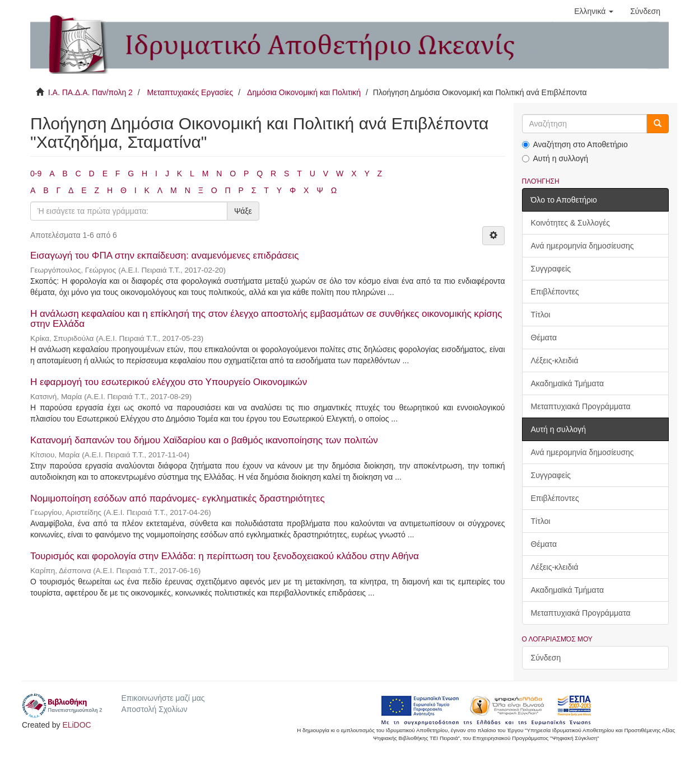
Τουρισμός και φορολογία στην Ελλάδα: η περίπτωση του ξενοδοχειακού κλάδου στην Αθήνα (224, 556)
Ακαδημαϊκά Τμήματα (567, 383)
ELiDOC (76, 724)
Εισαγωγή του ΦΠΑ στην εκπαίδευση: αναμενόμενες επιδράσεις (164, 255)
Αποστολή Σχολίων (154, 709)
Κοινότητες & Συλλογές (570, 222)
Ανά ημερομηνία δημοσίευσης (582, 245)
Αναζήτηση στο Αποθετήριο (575, 144)
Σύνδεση (546, 657)
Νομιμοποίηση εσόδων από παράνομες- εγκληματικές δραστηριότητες (177, 498)
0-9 (35, 173)
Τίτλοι (541, 314)
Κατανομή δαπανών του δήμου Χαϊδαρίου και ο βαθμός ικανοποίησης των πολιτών (204, 440)
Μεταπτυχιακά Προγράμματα (581, 406)
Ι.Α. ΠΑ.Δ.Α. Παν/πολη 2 (90, 92)
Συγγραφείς (551, 268)
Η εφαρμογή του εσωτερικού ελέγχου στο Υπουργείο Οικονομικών (168, 382)
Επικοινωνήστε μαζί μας (162, 698)
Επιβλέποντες (555, 291)
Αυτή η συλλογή (555, 158)
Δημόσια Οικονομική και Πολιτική (304, 92)
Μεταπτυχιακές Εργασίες (190, 92)
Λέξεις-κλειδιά (555, 360)
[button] (594, 11)
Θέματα (544, 337)
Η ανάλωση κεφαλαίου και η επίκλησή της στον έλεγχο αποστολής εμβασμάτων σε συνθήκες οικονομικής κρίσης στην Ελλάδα (266, 319)
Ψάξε (243, 211)
